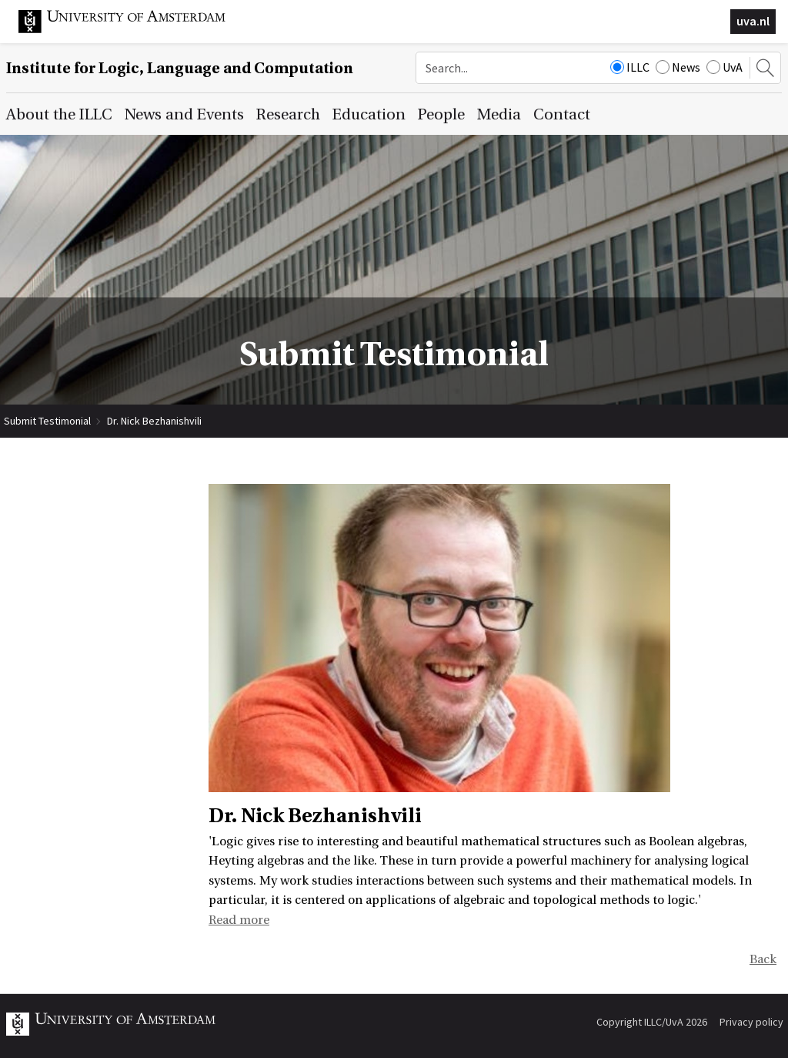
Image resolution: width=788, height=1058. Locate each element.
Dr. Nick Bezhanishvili (154, 421)
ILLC (629, 67)
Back (763, 959)
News (678, 67)
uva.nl (753, 21)
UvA (724, 67)
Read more (239, 920)
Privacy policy (751, 1022)
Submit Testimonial (47, 421)
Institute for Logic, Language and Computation (179, 68)
